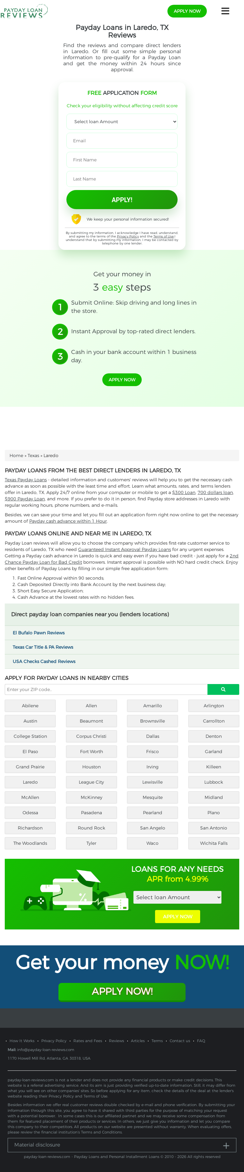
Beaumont (91, 721)
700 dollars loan (215, 492)
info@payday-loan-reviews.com (45, 1049)
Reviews (116, 1040)
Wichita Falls (213, 843)
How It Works (22, 1040)
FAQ (201, 1040)
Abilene (30, 706)
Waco (152, 843)
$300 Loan (183, 492)
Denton (214, 736)
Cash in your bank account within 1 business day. (133, 356)
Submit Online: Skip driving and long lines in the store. (134, 306)
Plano (213, 812)
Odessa (30, 812)
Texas (33, 455)
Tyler (91, 843)
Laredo (30, 782)
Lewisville (152, 782)
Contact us (180, 1040)
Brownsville (152, 721)
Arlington (214, 706)
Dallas (152, 736)
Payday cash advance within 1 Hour (68, 521)
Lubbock (213, 782)
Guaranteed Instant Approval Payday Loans (124, 549)
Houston (91, 767)
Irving (152, 767)
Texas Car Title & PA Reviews (46, 647)
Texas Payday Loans (26, 480)
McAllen (30, 797)
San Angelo (152, 828)
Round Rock (91, 828)
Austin (30, 721)
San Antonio (213, 828)
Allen (91, 706)
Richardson (30, 828)
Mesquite (153, 797)
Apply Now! (122, 991)
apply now (187, 11)
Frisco (152, 751)
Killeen (213, 767)
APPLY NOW (177, 917)
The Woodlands (30, 843)
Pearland (152, 812)
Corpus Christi (91, 736)
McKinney (91, 797)
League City (91, 782)
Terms (157, 1040)
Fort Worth (91, 751)
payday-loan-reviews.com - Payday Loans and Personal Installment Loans (91, 1156)
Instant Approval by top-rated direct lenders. (133, 331)
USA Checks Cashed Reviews (47, 661)
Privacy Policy (128, 236)
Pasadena (91, 812)
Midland (214, 797)
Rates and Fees (87, 1040)
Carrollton (214, 721)
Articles (138, 1040)
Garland (213, 751)
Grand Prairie (30, 767)
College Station (30, 736)
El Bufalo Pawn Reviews (41, 633)
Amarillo (152, 706)
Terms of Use (163, 236)
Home (16, 455)
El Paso (30, 751)
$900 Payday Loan (25, 499)
